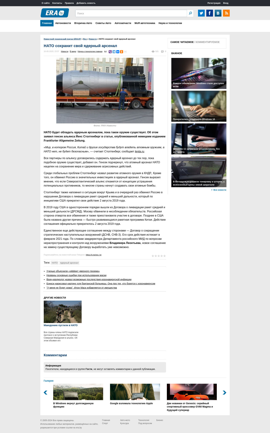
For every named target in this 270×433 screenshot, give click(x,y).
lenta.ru (139, 151)
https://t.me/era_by (93, 255)
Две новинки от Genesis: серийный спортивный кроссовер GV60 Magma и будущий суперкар (192, 397)
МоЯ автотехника (145, 23)
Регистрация (213, 3)
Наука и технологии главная (90, 51)
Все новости (220, 190)
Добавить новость (85, 3)
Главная (47, 23)
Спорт (105, 423)
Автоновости (63, 23)
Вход (225, 3)
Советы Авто (103, 23)
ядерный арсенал (69, 262)
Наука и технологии (170, 23)
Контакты (57, 3)
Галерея (49, 380)
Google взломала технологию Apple (135, 394)
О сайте (46, 3)
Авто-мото (125, 420)
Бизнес (159, 420)
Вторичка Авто (83, 23)
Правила (69, 3)
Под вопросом (145, 423)
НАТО (55, 262)
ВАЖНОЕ (176, 53)
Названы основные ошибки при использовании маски (76, 275)
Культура (124, 423)
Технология (143, 420)
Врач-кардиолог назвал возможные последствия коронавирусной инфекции (88, 279)
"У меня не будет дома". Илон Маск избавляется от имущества (81, 287)
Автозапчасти (123, 23)
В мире (73, 51)
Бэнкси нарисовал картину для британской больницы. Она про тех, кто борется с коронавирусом (100, 283)
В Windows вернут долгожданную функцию (78, 396)
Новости (64, 51)
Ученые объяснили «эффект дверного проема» (73, 271)
